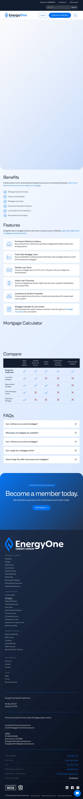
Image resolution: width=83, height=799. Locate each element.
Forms (7, 679)
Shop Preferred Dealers (13, 610)
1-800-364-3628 (71, 760)
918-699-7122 (72, 765)
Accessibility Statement (64, 796)
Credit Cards (9, 568)
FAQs (7, 676)
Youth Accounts (10, 571)
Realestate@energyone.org (67, 774)
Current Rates (10, 595)
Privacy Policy (35, 796)
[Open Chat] (77, 793)
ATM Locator (74, 2)
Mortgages (8, 598)
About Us (8, 661)
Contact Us (62, 2)
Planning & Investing (12, 580)
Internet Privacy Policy (48, 796)
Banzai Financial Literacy (14, 649)
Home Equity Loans (11, 604)
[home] (16, 15)
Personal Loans (10, 613)
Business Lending (11, 625)
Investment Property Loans (14, 622)
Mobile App (9, 577)
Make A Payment (11, 601)
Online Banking (10, 574)
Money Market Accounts (13, 583)
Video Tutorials (10, 646)
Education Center (11, 682)
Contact (8, 664)
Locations (8, 640)
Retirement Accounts (12, 586)
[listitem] (41, 424)
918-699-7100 (72, 756)
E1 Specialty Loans (11, 616)
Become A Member (11, 634)
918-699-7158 (72, 769)
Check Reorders (10, 643)
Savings (7, 562)
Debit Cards (9, 565)
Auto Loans (9, 607)
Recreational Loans (12, 619)
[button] (75, 15)
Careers (8, 667)
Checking (8, 559)
